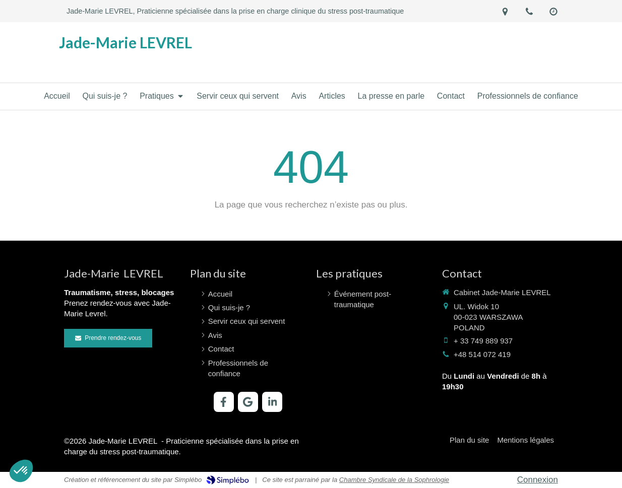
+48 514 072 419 (482, 354)
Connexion (537, 479)
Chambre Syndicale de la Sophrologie (394, 479)
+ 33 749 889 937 (483, 340)
